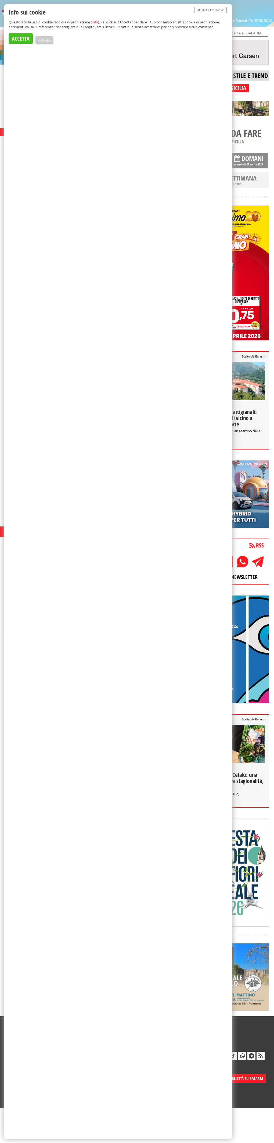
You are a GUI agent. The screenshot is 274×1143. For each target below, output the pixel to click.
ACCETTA (21, 38)
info (95, 22)
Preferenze (44, 40)
